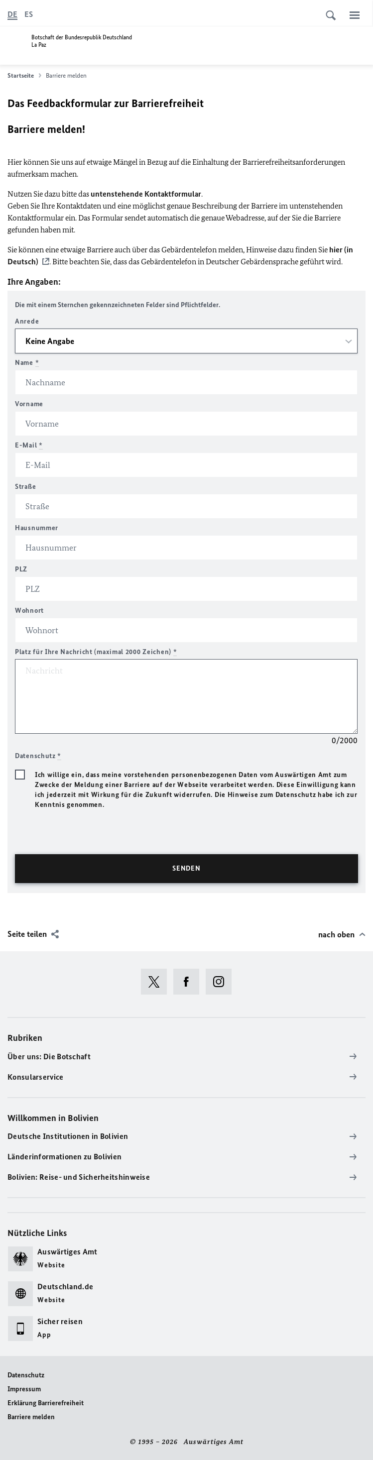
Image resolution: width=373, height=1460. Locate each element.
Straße (25, 486)
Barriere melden (31, 1417)
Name (27, 362)
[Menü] (355, 15)
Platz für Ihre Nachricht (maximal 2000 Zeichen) (96, 652)
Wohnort (29, 610)
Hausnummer (36, 528)
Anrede (27, 321)
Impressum (24, 1389)
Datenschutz (25, 1375)
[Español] (28, 14)
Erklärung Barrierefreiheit (45, 1403)
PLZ (21, 569)
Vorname (29, 404)
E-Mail (29, 445)
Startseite (24, 75)
